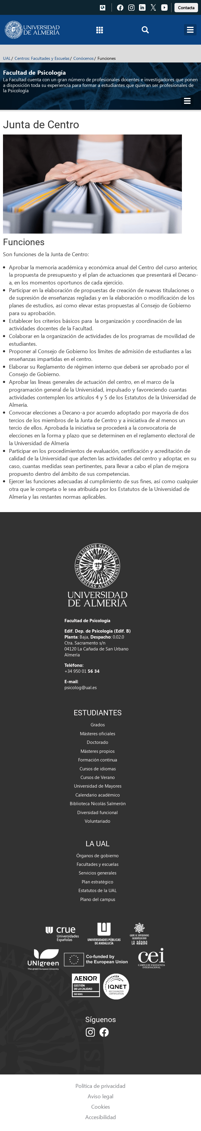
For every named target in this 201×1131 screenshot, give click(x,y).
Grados (98, 725)
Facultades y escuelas (97, 864)
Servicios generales (97, 873)
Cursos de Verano (98, 777)
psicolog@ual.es (80, 687)
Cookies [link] (100, 1106)
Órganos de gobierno (97, 855)
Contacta (186, 7)
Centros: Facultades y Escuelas (42, 58)
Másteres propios (98, 751)
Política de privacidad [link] (100, 1085)
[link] (186, 6)
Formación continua (97, 760)
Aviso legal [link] (100, 1096)
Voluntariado (97, 821)
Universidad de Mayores (97, 786)
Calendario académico (97, 795)
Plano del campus (97, 899)
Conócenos (83, 58)
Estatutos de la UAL (97, 890)
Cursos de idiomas (98, 769)
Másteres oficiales (97, 733)
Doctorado (97, 742)
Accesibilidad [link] (100, 1117)
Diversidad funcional (97, 812)
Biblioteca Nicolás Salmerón (98, 803)
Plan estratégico (97, 882)
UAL (7, 58)
